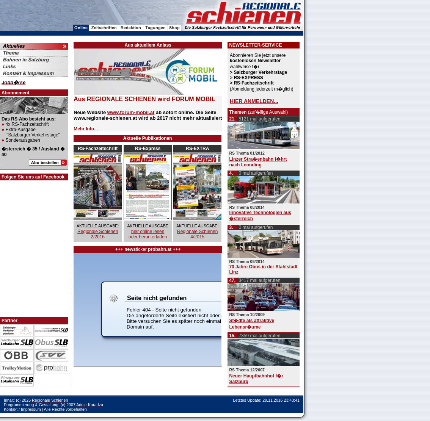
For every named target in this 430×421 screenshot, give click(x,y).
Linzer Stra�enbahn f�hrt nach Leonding (258, 162)
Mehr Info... (86, 128)
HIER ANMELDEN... (254, 101)
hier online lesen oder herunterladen (148, 234)
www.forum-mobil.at (130, 112)
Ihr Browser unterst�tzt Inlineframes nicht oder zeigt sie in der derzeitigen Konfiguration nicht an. (147, 309)
